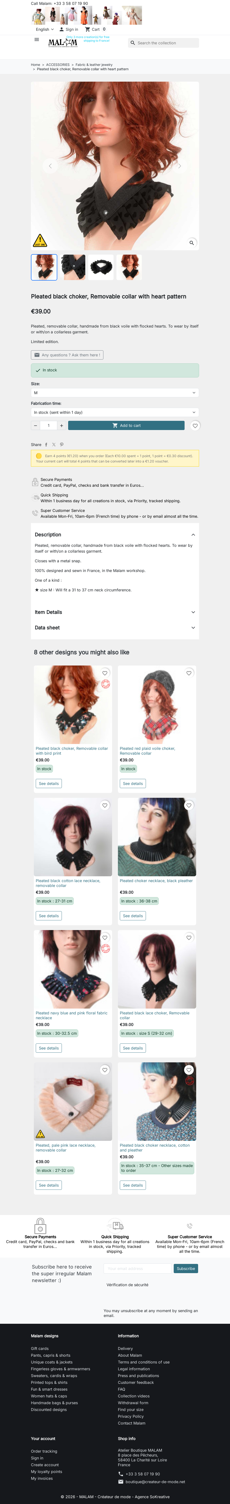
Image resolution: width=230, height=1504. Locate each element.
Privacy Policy (131, 1416)
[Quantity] (48, 425)
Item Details (48, 612)
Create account (45, 1464)
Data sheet (47, 628)
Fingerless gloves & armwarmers (60, 1368)
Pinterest (62, 444)
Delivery (125, 1348)
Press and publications (138, 1375)
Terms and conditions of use (144, 1362)
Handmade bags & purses (54, 1402)
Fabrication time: (46, 403)
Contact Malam (131, 1423)
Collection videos (134, 1396)
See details (49, 783)
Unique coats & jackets (51, 1362)
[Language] (43, 29)
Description (48, 535)
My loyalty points (46, 1471)
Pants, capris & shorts (50, 1355)
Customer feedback (136, 1382)
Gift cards (40, 1348)
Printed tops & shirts (49, 1382)
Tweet (54, 444)
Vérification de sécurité (127, 1284)
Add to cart (126, 425)
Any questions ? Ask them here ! (67, 355)
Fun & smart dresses (49, 1389)
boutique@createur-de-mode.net (155, 1481)
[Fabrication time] (115, 412)
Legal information (134, 1368)
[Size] (115, 392)
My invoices (42, 1478)
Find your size (131, 1409)
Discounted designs (49, 1409)
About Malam (130, 1355)
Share (46, 444)
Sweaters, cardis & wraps (54, 1375)
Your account (43, 1438)
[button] (68, 29)
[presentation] (139, 1296)
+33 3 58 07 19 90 (143, 1474)
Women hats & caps (49, 1396)
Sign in (37, 1458)
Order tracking (44, 1451)
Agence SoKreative (152, 1496)
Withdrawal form (133, 1402)
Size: (35, 383)
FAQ (121, 1389)
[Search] (163, 43)
